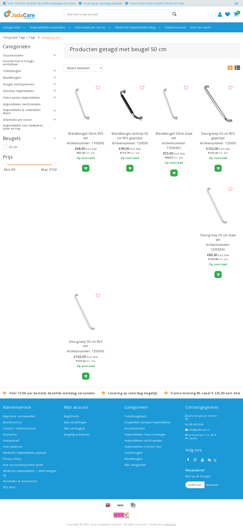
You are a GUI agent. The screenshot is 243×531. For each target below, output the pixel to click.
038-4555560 (194, 424)
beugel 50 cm (51, 37)
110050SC (174, 148)
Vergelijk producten (77, 434)
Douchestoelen (134, 428)
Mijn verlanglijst (74, 428)
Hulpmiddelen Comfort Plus (143, 446)
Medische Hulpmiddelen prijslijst (24, 453)
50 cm (13, 147)
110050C (98, 143)
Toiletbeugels (133, 453)
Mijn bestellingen (75, 422)
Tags (32, 37)
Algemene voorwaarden (19, 416)
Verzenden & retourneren (20, 481)
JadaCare (170, 524)
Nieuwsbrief (11, 440)
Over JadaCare (12, 446)
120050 (142, 143)
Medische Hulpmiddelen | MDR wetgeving (30, 473)
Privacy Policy (12, 459)
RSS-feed (9, 487)
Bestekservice (12, 422)
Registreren (71, 416)
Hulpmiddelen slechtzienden (143, 440)
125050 (230, 143)
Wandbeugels (133, 459)
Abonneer (212, 485)
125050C (98, 351)
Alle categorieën (135, 465)
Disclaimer (10, 434)
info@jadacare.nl (197, 429)
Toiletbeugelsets (135, 416)
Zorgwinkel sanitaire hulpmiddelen (147, 422)
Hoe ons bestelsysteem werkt (23, 465)
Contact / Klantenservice (19, 428)
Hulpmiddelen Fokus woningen (145, 434)
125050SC (218, 249)
